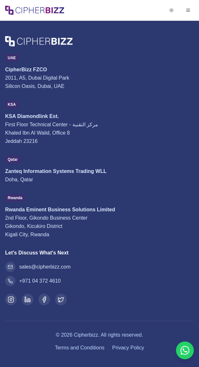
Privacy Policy (128, 347)
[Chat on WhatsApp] (185, 350)
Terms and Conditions (79, 347)
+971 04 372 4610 (33, 281)
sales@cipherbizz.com (37, 267)
